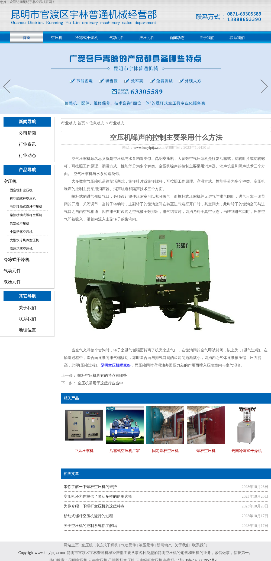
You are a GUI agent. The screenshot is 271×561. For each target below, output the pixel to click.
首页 (26, 38)
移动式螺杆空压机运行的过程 (88, 516)
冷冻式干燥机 (86, 38)
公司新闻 (27, 133)
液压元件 (146, 38)
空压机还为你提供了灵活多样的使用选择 (98, 496)
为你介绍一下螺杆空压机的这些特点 (94, 506)
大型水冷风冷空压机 (24, 240)
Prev (3, 79)
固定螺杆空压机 (21, 190)
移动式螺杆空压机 (23, 198)
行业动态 (27, 155)
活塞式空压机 (19, 224)
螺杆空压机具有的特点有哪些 (101, 376)
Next (261, 79)
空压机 (56, 38)
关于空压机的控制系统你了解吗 (90, 526)
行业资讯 (27, 144)
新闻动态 (177, 38)
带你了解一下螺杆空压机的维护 (90, 487)
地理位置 (27, 330)
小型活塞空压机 (21, 232)
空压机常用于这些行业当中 (99, 383)
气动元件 (116, 38)
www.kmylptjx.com (148, 148)
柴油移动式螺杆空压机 (26, 215)
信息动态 (96, 123)
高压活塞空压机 (21, 248)
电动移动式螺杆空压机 (26, 207)
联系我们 (237, 38)
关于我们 (207, 38)
